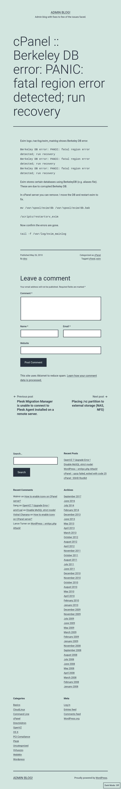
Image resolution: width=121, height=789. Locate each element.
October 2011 (71, 553)
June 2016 (69, 498)
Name (24, 324)
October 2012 (71, 534)
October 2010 (71, 580)
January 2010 (71, 602)
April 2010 (69, 593)
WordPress (101, 775)
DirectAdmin (19, 720)
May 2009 (69, 625)
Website (24, 340)
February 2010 (71, 598)
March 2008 (70, 675)
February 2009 (71, 634)
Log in (67, 702)
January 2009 (71, 638)
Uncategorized (21, 743)
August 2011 (70, 557)
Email (66, 324)
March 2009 (70, 629)
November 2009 (72, 611)
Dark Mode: (112, 785)
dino (25, 256)
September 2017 (72, 494)
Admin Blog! (60, 12)
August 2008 (70, 652)
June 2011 (69, 566)
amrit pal (18, 507)
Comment (26, 290)
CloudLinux (19, 707)
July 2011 (69, 562)
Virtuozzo (18, 747)
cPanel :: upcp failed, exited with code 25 (85, 471)
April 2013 (69, 525)
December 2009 (72, 607)
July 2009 (69, 616)
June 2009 (69, 620)
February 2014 (71, 507)
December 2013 (72, 512)
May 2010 (69, 589)
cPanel (97, 252)
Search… (17, 451)
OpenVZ (17, 725)
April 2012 (69, 543)
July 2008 (69, 657)
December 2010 (72, 571)
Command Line (21, 711)
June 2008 (69, 661)
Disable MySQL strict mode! (78, 462)
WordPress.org (72, 716)
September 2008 (72, 647)
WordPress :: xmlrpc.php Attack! (81, 466)
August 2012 (70, 539)
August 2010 (70, 584)
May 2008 (69, 666)
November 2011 (72, 548)
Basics (16, 702)
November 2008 (72, 643)
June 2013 (69, 516)
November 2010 (72, 575)
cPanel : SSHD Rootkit (75, 475)
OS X (15, 729)
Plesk (16, 738)
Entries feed (70, 707)
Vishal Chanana (21, 512)
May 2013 (69, 521)
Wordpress (19, 757)
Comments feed (72, 711)
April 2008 (69, 670)
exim (98, 256)
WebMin (17, 752)
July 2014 (69, 503)
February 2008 (71, 679)
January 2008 (71, 684)
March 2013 (70, 530)
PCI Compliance (21, 734)
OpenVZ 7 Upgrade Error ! (77, 457)
